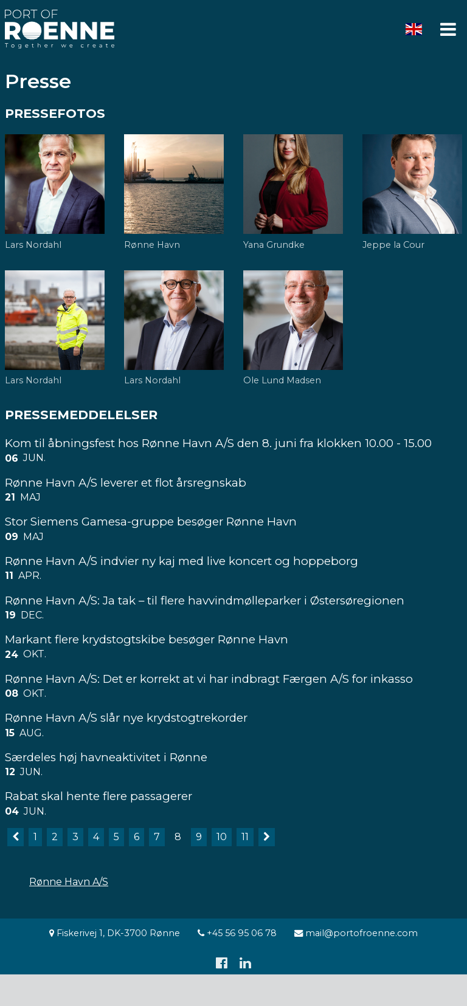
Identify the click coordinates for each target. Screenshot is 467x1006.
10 (221, 837)
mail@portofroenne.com (356, 933)
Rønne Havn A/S (68, 882)
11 (245, 837)
